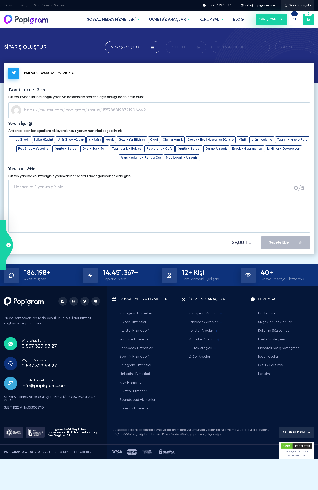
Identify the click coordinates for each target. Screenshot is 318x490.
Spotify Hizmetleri (134, 357)
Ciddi (154, 139)
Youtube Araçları (204, 339)
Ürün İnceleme (261, 139)
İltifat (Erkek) (20, 139)
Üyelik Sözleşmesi (272, 339)
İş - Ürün (94, 139)
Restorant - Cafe (159, 148)
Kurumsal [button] (209, 20)
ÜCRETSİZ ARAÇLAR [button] (167, 20)
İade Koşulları (268, 357)
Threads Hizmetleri (135, 408)
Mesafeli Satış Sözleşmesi (279, 348)
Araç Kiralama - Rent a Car (141, 157)
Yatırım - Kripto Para (292, 139)
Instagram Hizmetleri (136, 313)
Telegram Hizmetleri (136, 365)
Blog (24, 5)
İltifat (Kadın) (43, 139)
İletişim (9, 5)
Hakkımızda (267, 313)
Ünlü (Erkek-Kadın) (71, 139)
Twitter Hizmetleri (134, 331)
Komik (109, 139)
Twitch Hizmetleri (134, 391)
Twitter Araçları (203, 331)
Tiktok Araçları (203, 348)
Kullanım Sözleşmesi (274, 331)
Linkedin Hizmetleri (135, 374)
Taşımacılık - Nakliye (127, 148)
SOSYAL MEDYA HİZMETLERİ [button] (111, 20)
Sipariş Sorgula (298, 5)
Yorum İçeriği (20, 124)
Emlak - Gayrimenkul (247, 148)
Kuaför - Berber (65, 148)
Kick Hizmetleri (131, 383)
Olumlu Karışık (173, 139)
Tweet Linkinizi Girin (26, 90)
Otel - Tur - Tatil (94, 148)
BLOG (238, 20)
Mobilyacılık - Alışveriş (181, 157)
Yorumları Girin (21, 169)
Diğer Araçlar (202, 357)
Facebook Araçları (206, 322)
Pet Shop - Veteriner (34, 148)
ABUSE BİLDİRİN (296, 432)
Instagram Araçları (206, 313)
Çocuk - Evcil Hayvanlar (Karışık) (210, 139)
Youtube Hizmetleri (135, 339)
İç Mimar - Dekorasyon (283, 148)
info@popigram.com (258, 5)
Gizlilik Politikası (270, 365)
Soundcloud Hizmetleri (138, 400)
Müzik (242, 139)
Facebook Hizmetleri (136, 348)
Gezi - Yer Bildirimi (132, 139)
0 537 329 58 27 (217, 5)
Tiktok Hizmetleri (133, 322)
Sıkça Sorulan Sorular (49, 5)
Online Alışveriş (216, 148)
